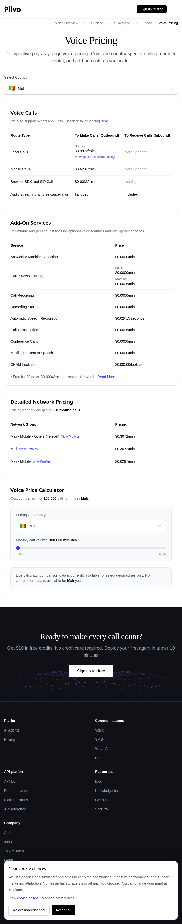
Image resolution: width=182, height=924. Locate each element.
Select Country (16, 77)
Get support (104, 800)
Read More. (106, 377)
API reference (15, 809)
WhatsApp (103, 749)
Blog (98, 781)
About (9, 833)
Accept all (63, 910)
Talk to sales (14, 851)
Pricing (9, 739)
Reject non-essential (29, 910)
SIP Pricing (144, 23)
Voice (99, 730)
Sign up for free (151, 9)
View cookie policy (23, 898)
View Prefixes (70, 436)
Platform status (16, 800)
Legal (8, 860)
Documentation (16, 791)
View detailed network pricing (95, 157)
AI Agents (11, 730)
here (104, 121)
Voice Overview (66, 23)
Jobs (8, 842)
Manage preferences (58, 898)
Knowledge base (108, 791)
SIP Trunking (93, 23)
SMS (99, 739)
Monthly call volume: (46, 540)
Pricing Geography (31, 515)
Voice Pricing (168, 23)
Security (101, 809)
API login (11, 781)
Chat (99, 758)
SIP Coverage (119, 23)
